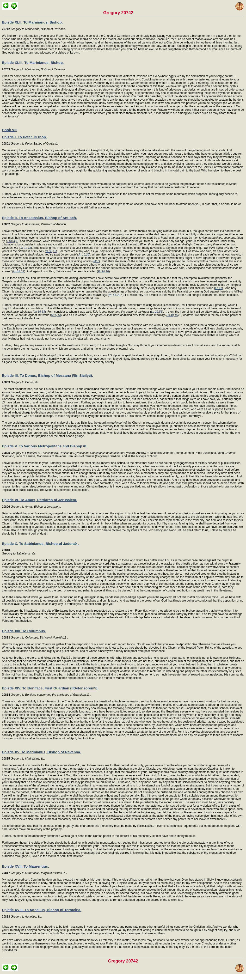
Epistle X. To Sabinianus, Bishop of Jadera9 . (40, 544)
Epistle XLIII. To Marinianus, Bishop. (33, 63)
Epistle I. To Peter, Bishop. (24, 137)
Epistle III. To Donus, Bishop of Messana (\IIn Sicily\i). (47, 375)
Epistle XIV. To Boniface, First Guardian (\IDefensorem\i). (50, 688)
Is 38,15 (51, 251)
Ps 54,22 (114, 295)
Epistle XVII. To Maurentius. (25, 866)
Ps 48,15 (172, 315)
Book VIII (9, 130)
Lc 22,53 (156, 311)
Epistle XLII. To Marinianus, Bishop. (32, 22)
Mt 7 (96, 261)
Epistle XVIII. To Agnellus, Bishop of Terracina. (41, 910)
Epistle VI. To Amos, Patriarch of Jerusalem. (39, 500)
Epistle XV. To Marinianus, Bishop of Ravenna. (41, 752)
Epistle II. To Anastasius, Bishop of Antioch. (39, 218)
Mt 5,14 (56, 315)
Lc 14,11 (18, 271)
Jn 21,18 (25, 248)
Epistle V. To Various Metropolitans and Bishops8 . (45, 446)
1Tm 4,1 (12, 241)
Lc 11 (218, 288)
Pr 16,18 (103, 271)
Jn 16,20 (83, 254)
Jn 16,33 (39, 311)
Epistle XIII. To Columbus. (24, 631)
